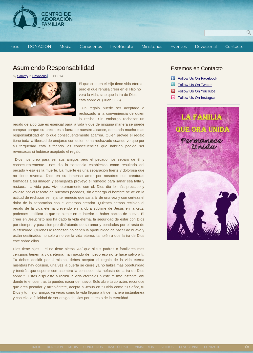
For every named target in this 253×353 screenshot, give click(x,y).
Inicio (14, 46)
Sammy (22, 76)
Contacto (234, 46)
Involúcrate (121, 46)
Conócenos (91, 46)
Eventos (178, 46)
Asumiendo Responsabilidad (53, 67)
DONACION (39, 46)
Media (65, 46)
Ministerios (152, 46)
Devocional (206, 46)
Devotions (39, 76)
